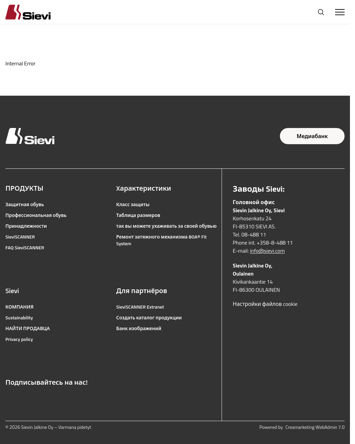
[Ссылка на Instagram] (23, 398)
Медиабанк (312, 136)
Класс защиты (133, 204)
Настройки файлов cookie (265, 304)
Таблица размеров (138, 215)
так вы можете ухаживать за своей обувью (166, 226)
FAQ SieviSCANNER (24, 247)
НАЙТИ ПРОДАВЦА (27, 328)
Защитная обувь (24, 204)
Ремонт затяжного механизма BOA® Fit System (161, 240)
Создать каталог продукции (149, 317)
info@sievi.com (267, 251)
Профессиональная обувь (35, 215)
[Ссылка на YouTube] (38, 398)
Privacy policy (19, 339)
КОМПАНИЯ (19, 307)
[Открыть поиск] (321, 12)
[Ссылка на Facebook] (8, 398)
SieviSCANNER (20, 236)
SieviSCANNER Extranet (140, 307)
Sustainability (19, 317)
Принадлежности (26, 226)
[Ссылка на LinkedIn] (53, 398)
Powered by (302, 427)
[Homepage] (36, 12)
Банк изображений (138, 328)
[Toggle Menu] (339, 12)
